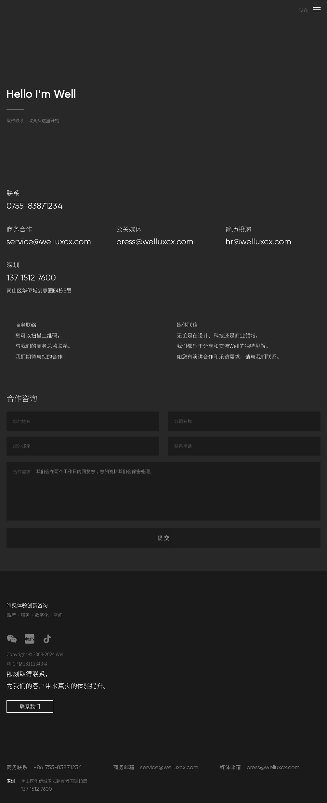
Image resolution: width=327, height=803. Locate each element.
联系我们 (30, 706)
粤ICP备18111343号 (27, 663)
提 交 (163, 544)
